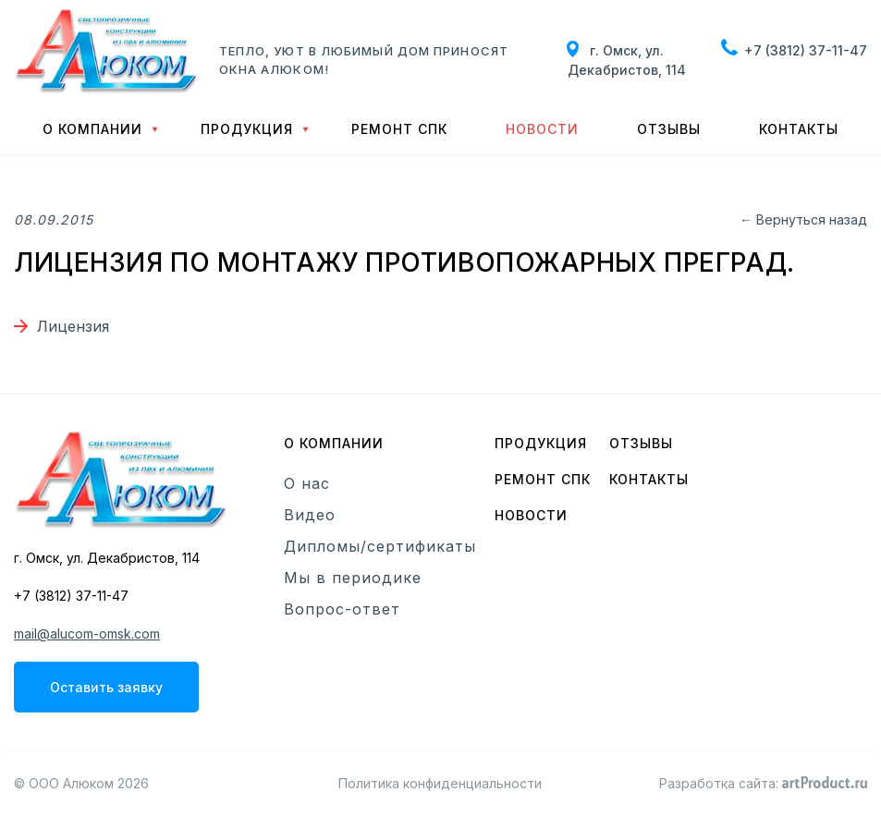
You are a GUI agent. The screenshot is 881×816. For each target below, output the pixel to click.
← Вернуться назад (803, 219)
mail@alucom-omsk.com (87, 633)
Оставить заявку (106, 687)
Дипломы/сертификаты (380, 546)
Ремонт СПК (399, 129)
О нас (307, 483)
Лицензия (73, 326)
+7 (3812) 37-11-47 (805, 50)
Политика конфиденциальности (440, 783)
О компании (92, 129)
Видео (310, 514)
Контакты (798, 129)
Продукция (247, 129)
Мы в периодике (353, 577)
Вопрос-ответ (342, 609)
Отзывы (669, 129)
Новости (542, 129)
